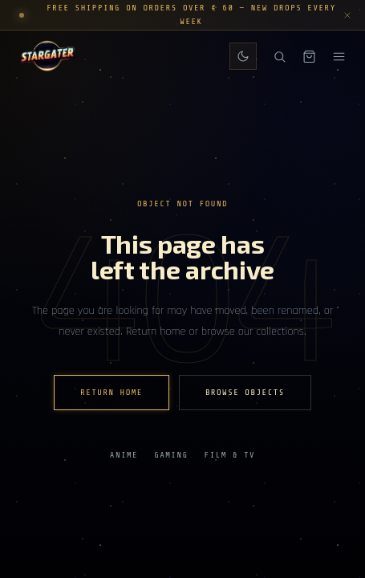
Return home (111, 392)
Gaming (171, 455)
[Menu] (339, 56)
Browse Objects (245, 392)
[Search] (279, 56)
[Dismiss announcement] (347, 15)
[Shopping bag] (309, 56)
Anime (124, 455)
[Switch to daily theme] (243, 56)
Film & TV (230, 455)
